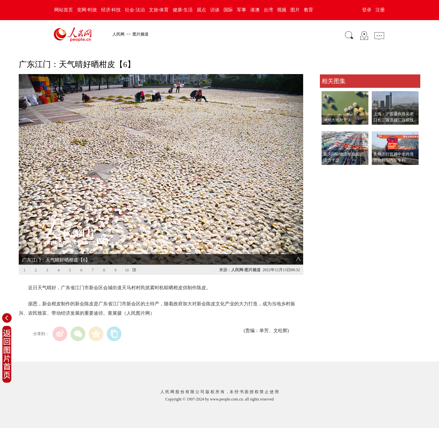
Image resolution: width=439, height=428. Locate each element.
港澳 (255, 9)
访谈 (215, 9)
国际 (228, 9)
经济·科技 (111, 9)
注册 (380, 9)
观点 (201, 9)
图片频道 (141, 34)
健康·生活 (183, 9)
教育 (308, 9)
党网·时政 (87, 9)
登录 (366, 9)
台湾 (268, 9)
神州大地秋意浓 (337, 120)
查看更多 (329, 171)
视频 (281, 9)
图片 (295, 9)
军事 (241, 9)
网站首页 (63, 9)
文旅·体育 (159, 9)
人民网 (118, 34)
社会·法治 (135, 9)
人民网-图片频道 (246, 269)
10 (127, 270)
